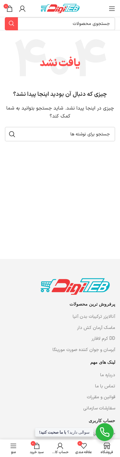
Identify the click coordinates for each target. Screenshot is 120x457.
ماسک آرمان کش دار (96, 328)
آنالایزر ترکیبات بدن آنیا (94, 317)
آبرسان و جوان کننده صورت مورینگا (83, 350)
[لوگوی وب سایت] (60, 8)
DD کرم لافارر (103, 339)
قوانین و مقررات (101, 397)
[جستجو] (60, 134)
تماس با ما (105, 386)
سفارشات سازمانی (98, 408)
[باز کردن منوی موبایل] (112, 8)
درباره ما (107, 375)
